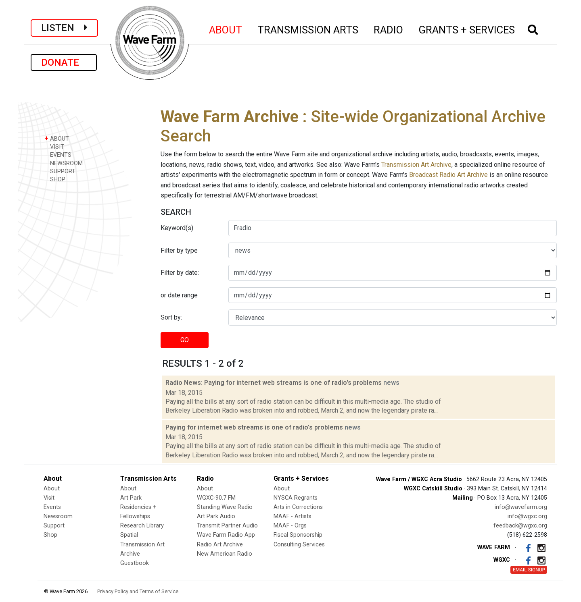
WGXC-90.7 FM (216, 497)
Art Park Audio (216, 516)
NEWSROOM (63, 163)
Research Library (142, 525)
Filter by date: (180, 272)
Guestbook (134, 563)
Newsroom (58, 516)
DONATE (63, 62)
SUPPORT (59, 171)
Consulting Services (299, 544)
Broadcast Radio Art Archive (448, 175)
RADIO (388, 28)
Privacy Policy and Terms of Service (137, 591)
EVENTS (57, 154)
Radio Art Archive (220, 544)
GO (184, 340)
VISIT (54, 146)
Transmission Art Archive (416, 164)
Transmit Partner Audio (227, 525)
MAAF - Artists (292, 516)
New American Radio (224, 553)
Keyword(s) (177, 228)
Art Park (131, 497)
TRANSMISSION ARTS (308, 28)
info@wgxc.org (527, 516)
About (52, 488)
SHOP (54, 179)
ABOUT (226, 28)
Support (54, 525)
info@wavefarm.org (521, 507)
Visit (49, 497)
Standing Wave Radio (225, 507)
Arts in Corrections (298, 507)
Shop (50, 534)
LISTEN (64, 27)
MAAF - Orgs (290, 525)
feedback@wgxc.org (520, 525)
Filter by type (179, 250)
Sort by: (171, 317)
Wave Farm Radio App (226, 534)
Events (52, 507)
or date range (179, 295)
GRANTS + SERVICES (467, 28)
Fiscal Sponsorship (298, 534)
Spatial (129, 534)
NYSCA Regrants (296, 497)
